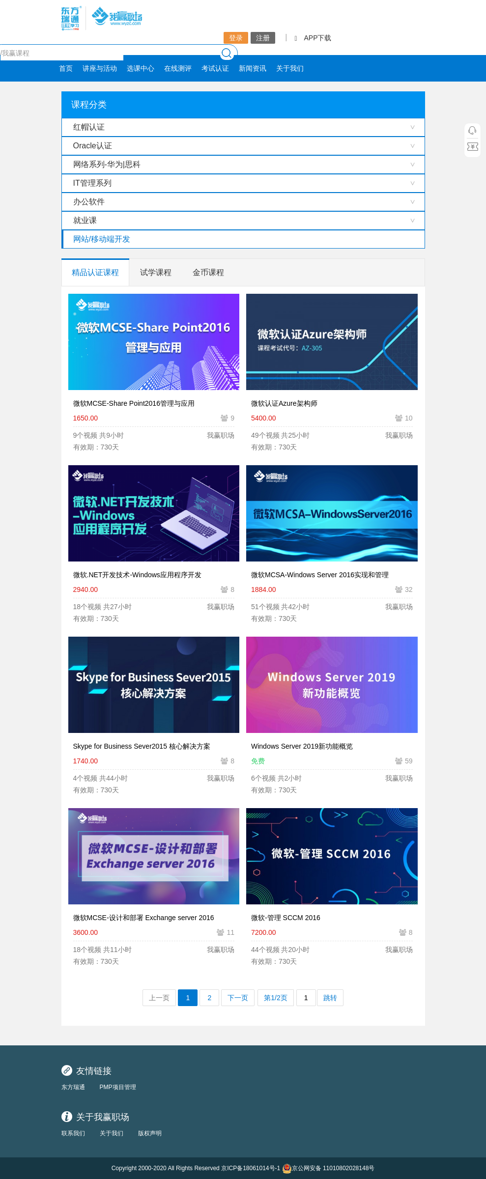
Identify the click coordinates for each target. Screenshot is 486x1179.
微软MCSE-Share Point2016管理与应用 (134, 403)
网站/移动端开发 (101, 239)
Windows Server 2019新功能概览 (302, 746)
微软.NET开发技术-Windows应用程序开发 (137, 575)
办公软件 (89, 201)
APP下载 (312, 38)
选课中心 (140, 68)
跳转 (330, 998)
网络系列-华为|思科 (107, 164)
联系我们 (73, 1133)
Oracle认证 (92, 145)
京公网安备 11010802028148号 (328, 1168)
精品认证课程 (95, 272)
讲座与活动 (100, 68)
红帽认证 (89, 127)
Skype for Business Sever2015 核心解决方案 (141, 746)
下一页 (238, 998)
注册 (263, 38)
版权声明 (150, 1133)
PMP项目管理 (118, 1087)
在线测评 (178, 68)
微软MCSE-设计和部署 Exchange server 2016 (143, 918)
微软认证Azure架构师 (284, 403)
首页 (66, 68)
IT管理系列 (92, 183)
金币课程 (208, 272)
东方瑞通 (73, 1087)
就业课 (85, 220)
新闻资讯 (252, 68)
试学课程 (156, 272)
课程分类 (89, 105)
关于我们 (290, 68)
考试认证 (215, 68)
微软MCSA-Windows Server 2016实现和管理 (320, 575)
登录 (236, 38)
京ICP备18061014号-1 (250, 1168)
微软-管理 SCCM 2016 (285, 918)
